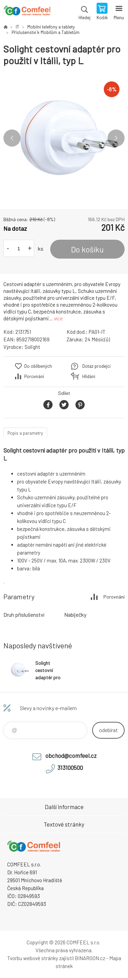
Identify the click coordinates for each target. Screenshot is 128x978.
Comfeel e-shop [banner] (26, 12)
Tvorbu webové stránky (32, 958)
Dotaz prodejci (96, 366)
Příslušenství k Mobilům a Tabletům (46, 32)
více (58, 318)
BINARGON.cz (90, 958)
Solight (32, 347)
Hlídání (88, 376)
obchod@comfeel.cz (71, 755)
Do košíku (87, 249)
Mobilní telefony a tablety (51, 27)
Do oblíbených (38, 366)
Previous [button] (11, 138)
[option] (64, 138)
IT (17, 27)
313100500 (70, 767)
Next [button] (116, 138)
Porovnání (34, 376)
